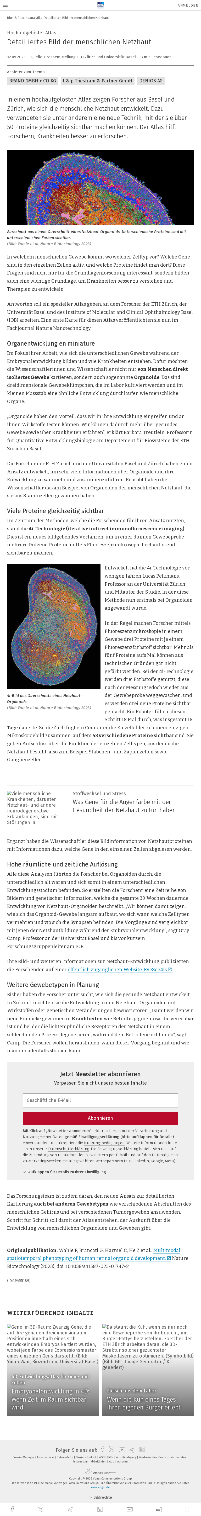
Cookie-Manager (24, 1457)
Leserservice (46, 1457)
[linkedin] (101, 1509)
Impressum (80, 1461)
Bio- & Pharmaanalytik (24, 18)
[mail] (130, 1510)
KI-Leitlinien (99, 1461)
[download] (159, 1509)
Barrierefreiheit (86, 1457)
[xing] (71, 1509)
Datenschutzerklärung (68, 1149)
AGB (102, 1457)
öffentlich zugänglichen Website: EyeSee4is (120, 970)
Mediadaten (178, 1457)
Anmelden (188, 5)
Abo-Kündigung (126, 1457)
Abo (112, 1461)
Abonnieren (100, 1118)
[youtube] (120, 1450)
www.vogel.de (100, 1487)
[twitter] (41, 1509)
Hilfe (110, 1457)
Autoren (122, 1461)
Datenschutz (65, 1457)
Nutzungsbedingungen (104, 1142)
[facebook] (13, 1510)
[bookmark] (178, 57)
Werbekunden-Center (153, 1457)
